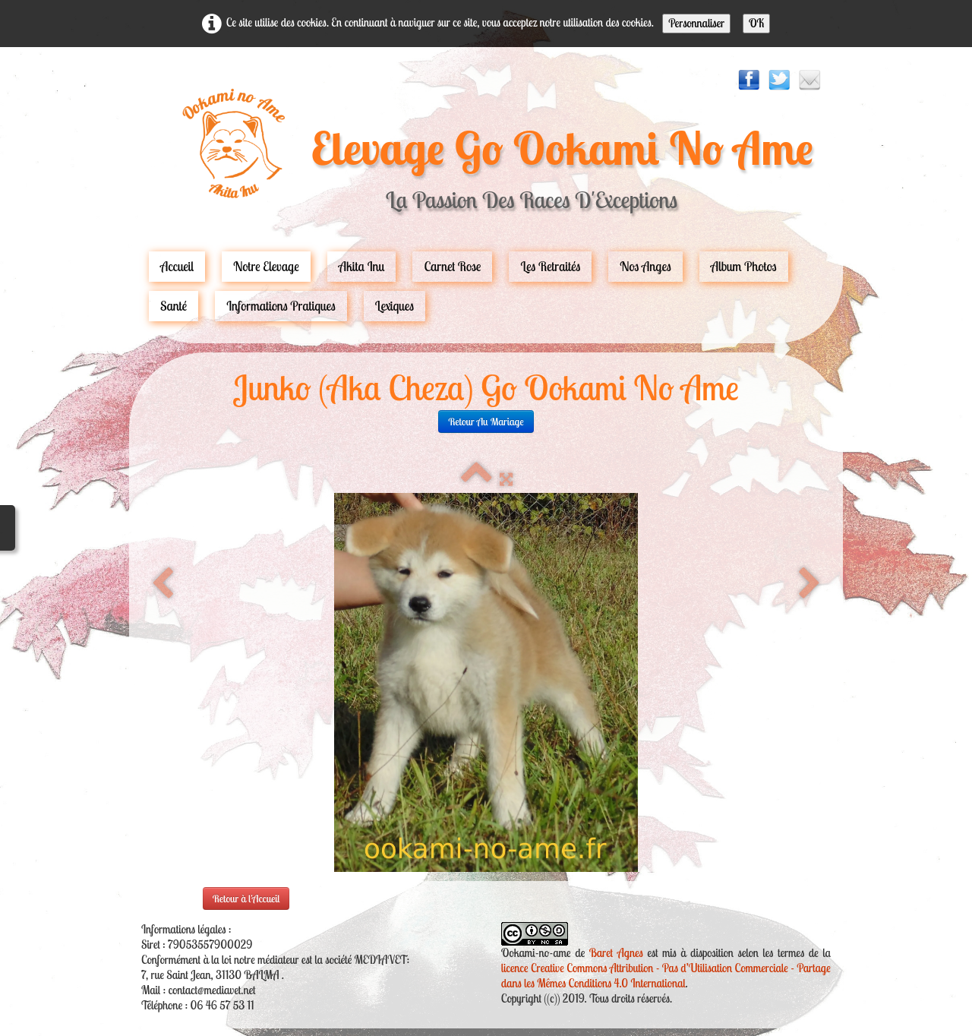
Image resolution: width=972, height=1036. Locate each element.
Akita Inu (362, 266)
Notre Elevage (266, 266)
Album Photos (744, 266)
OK (756, 23)
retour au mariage (486, 421)
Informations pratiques (281, 306)
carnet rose (452, 266)
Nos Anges (645, 266)
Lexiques (394, 306)
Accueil (177, 266)
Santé (173, 306)
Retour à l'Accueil (246, 898)
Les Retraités (550, 266)
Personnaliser (696, 23)
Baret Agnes (616, 953)
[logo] (486, 157)
